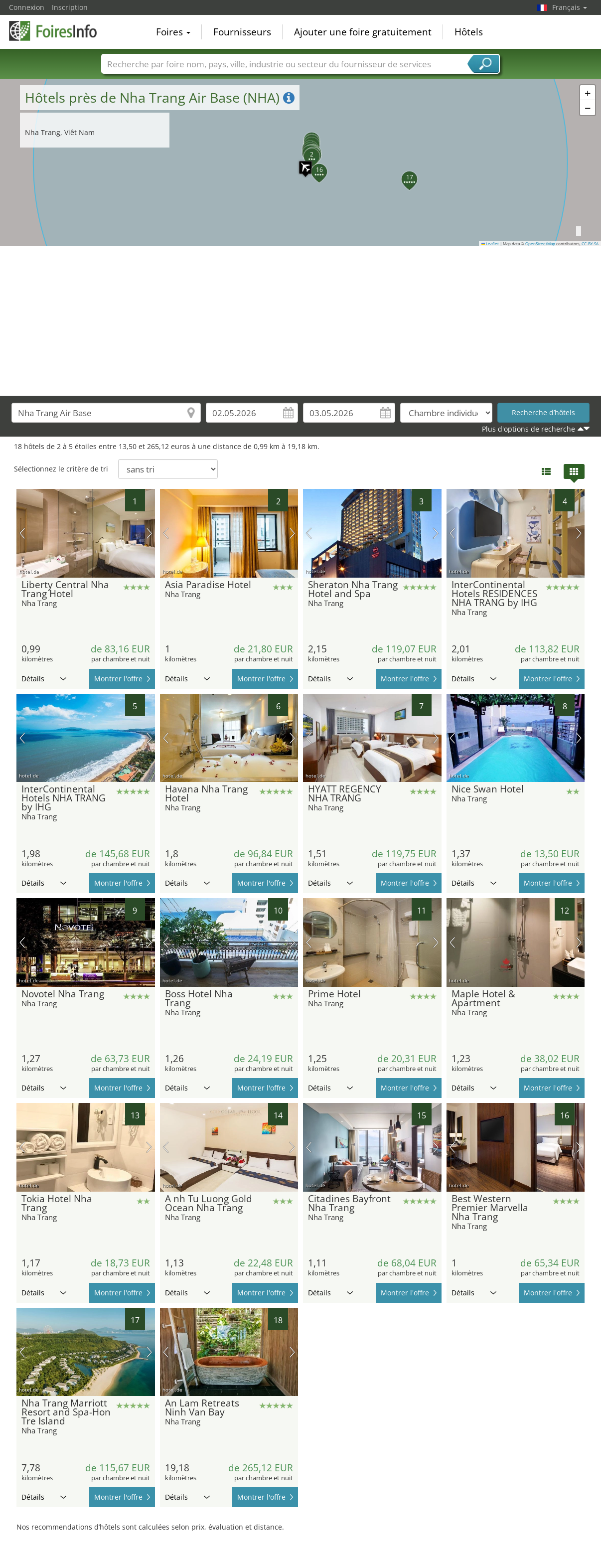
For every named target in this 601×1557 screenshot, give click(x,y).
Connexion (26, 7)
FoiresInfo (59, 31)
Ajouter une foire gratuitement (363, 31)
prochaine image (149, 533)
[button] (300, 162)
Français (569, 7)
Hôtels (468, 31)
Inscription (70, 7)
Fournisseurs (242, 31)
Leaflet (490, 243)
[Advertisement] (301, 321)
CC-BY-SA (590, 243)
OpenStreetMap (540, 243)
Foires (173, 31)
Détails (43, 678)
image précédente (22, 533)
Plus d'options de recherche (528, 429)
